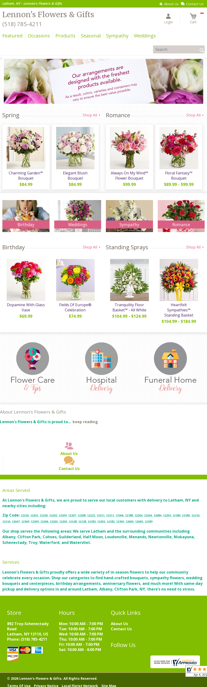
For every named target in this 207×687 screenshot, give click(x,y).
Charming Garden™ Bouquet (26, 175)
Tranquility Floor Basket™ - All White (129, 307)
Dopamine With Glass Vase (26, 307)
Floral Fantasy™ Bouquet (178, 175)
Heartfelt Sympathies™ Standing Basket (178, 310)
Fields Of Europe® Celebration (75, 307)
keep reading (85, 421)
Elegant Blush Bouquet (75, 175)
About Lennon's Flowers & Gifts (33, 412)
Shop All (92, 115)
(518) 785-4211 (22, 24)
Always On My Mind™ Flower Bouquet (129, 175)
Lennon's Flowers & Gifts (48, 14)
